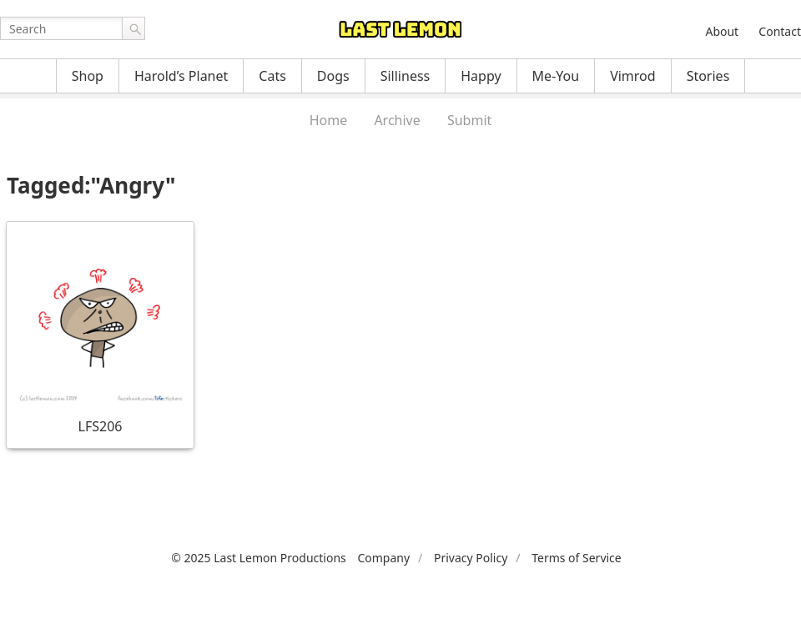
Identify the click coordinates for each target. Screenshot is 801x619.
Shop (87, 76)
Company (383, 558)
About (721, 31)
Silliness (405, 76)
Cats (272, 76)
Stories (708, 76)
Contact (779, 31)
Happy (481, 76)
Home (329, 120)
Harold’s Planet (181, 76)
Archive (397, 120)
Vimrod (633, 76)
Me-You (556, 76)
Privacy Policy (470, 558)
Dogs (333, 76)
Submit (469, 120)
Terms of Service (576, 558)
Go (133, 28)
